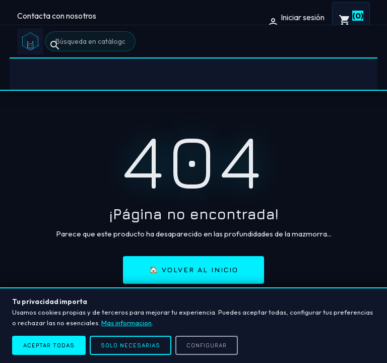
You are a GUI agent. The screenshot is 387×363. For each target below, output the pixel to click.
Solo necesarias (130, 345)
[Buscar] (90, 41)
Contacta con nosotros (56, 16)
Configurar (206, 345)
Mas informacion (126, 323)
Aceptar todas (49, 345)
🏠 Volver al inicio (193, 269)
